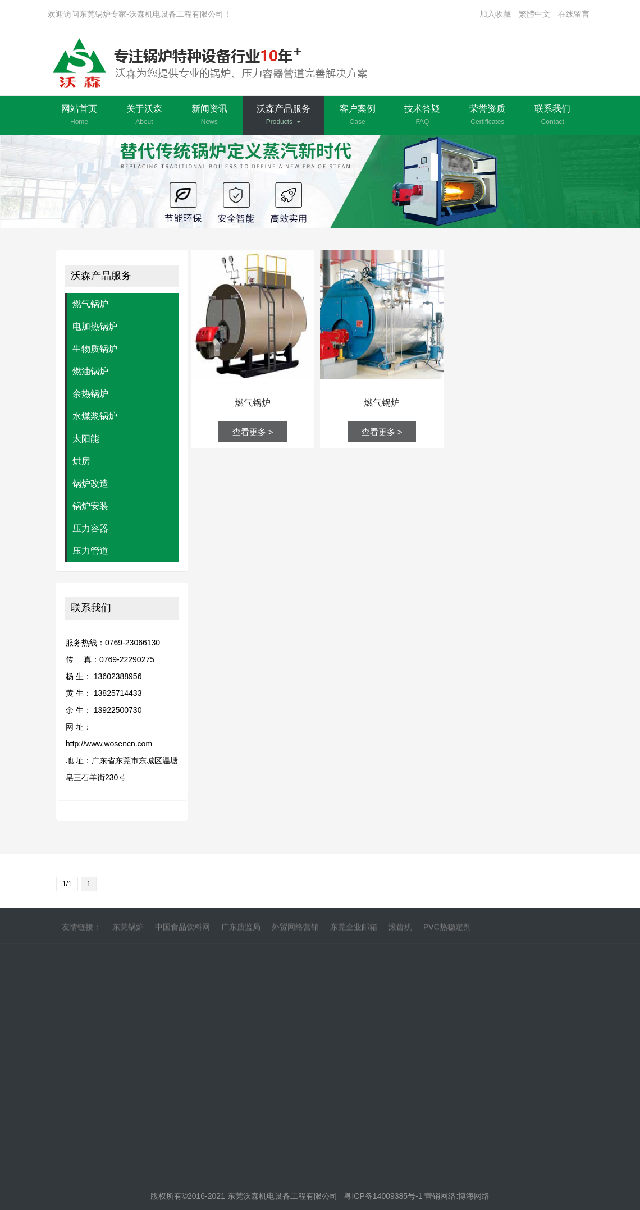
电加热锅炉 (94, 326)
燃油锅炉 (90, 371)
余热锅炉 (90, 393)
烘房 (81, 461)
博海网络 (474, 1195)
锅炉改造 (90, 483)
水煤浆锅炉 (94, 416)
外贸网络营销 (295, 929)
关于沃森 (144, 115)
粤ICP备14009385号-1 (384, 1195)
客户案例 (358, 115)
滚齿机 (400, 929)
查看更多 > (252, 432)
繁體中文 (534, 14)
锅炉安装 (90, 506)
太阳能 (85, 438)
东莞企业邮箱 (353, 929)
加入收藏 (495, 14)
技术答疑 (422, 115)
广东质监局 (240, 929)
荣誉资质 (487, 115)
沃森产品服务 (283, 115)
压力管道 (90, 551)
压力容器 (90, 528)
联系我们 (552, 115)
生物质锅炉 (94, 349)
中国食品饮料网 (182, 929)
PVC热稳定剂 (447, 929)
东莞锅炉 (128, 929)
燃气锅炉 (90, 304)
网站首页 (79, 115)
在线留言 (573, 14)
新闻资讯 (209, 115)
